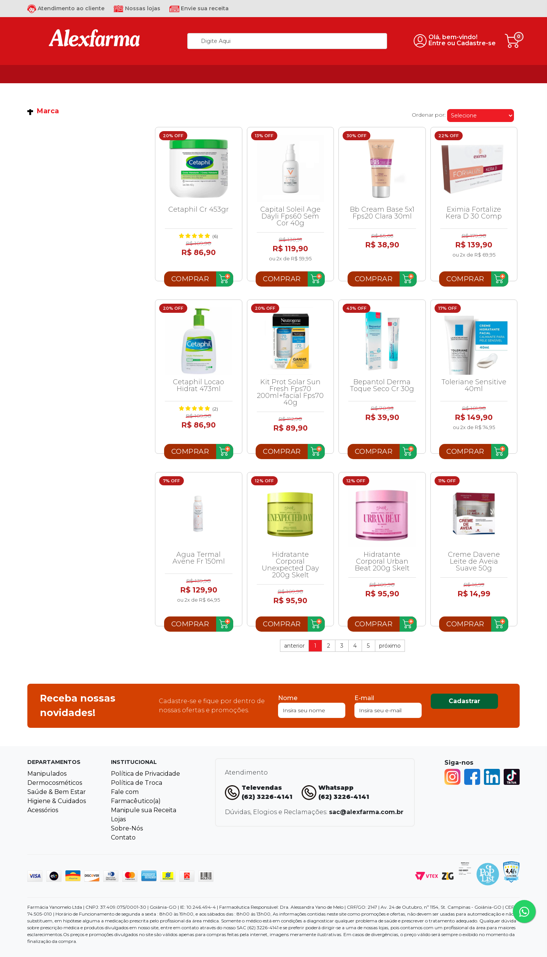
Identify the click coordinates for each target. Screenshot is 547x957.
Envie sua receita (199, 8)
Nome (287, 698)
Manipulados (46, 773)
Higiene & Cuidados (56, 801)
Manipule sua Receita (143, 810)
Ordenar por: (429, 114)
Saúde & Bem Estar (56, 791)
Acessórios (42, 810)
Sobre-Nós (127, 828)
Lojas (118, 819)
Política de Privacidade (145, 773)
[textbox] (287, 41)
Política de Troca (136, 782)
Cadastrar (464, 701)
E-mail (364, 698)
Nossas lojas (137, 8)
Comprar (190, 279)
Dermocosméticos (54, 782)
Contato (123, 837)
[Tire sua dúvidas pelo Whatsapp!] (524, 911)
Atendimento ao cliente (65, 8)
